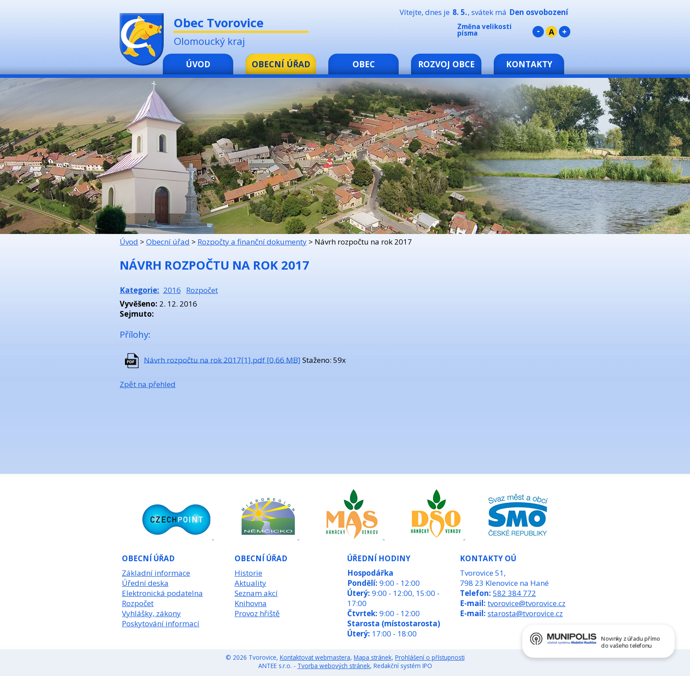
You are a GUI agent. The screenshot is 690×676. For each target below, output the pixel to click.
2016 (172, 290)
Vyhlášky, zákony (151, 613)
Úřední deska (145, 583)
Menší (538, 31)
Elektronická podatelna (162, 593)
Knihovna (251, 603)
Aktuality (250, 583)
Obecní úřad (281, 63)
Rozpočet (202, 290)
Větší (564, 31)
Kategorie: (139, 290)
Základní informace (156, 573)
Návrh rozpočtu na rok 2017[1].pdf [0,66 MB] (222, 359)
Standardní (551, 31)
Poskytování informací (160, 623)
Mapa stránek (373, 657)
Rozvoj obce (446, 63)
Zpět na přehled (148, 384)
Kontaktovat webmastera (315, 657)
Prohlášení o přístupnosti (430, 657)
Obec (363, 63)
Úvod (198, 63)
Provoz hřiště (257, 613)
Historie (248, 573)
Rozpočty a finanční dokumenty (252, 242)
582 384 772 (514, 593)
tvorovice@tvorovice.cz (526, 603)
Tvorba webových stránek (333, 665)
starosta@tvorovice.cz (525, 613)
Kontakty (529, 63)
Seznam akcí (256, 593)
